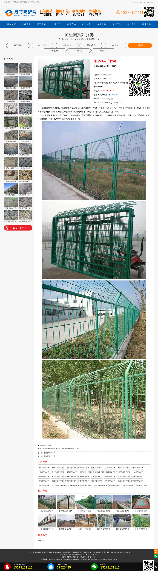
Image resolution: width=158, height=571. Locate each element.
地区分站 (137, 2)
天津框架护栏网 (57, 468)
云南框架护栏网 (44, 481)
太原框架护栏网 (44, 485)
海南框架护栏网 (110, 477)
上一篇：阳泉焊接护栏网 (46, 453)
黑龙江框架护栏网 (58, 472)
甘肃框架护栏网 (83, 481)
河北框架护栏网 (96, 468)
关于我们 (101, 24)
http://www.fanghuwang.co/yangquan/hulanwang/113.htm (59, 448)
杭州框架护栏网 (127, 485)
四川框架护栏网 (123, 477)
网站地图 (148, 2)
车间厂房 (116, 24)
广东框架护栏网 (83, 477)
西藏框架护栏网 (57, 481)
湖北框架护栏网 (57, 477)
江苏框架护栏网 (72, 472)
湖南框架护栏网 (70, 477)
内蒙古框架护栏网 (124, 468)
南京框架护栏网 (114, 485)
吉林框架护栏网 (44, 472)
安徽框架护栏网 (98, 472)
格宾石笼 (52, 559)
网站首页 (11, 24)
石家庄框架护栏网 (137, 481)
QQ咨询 (113, 95)
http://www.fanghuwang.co (110, 102)
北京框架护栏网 (44, 468)
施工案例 (41, 24)
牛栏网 (66, 559)
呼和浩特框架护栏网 (59, 485)
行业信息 (86, 24)
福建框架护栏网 (111, 472)
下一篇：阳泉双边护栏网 (46, 456)
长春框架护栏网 (86, 485)
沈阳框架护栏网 (73, 485)
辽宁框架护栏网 (138, 468)
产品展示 (26, 24)
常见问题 (56, 24)
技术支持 (71, 24)
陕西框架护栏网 (70, 481)
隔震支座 (79, 559)
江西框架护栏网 (124, 472)
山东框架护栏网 (138, 472)
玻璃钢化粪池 (112, 559)
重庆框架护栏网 (83, 468)
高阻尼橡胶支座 (88, 559)
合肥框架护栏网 (141, 485)
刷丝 (57, 559)
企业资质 (131, 24)
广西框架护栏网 (96, 477)
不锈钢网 (72, 559)
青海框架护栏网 (96, 481)
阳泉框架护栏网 (45, 445)
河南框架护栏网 (44, 477)
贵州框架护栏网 (136, 477)
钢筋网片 (104, 559)
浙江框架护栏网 (85, 472)
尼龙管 (61, 559)
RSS (95, 555)
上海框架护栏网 (70, 468)
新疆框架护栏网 (123, 481)
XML (88, 555)
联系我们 (146, 24)
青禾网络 (91, 557)
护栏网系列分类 (77, 39)
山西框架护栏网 (110, 468)
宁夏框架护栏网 (110, 481)
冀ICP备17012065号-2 (70, 557)
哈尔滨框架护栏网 (100, 485)
